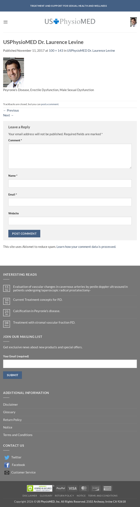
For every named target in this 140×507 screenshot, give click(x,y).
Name (12, 175)
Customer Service (23, 472)
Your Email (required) (16, 356)
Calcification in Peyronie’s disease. (36, 311)
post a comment (49, 104)
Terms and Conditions (18, 435)
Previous (11, 110)
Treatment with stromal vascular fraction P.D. (44, 322)
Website (13, 213)
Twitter (16, 457)
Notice (7, 427)
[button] (5, 22)
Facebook (18, 465)
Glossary (9, 412)
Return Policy (12, 420)
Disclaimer (11, 404)
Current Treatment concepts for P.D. (37, 299)
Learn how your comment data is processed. (86, 246)
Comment (15, 140)
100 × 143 (56, 50)
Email (12, 194)
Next (8, 115)
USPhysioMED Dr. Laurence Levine (91, 50)
